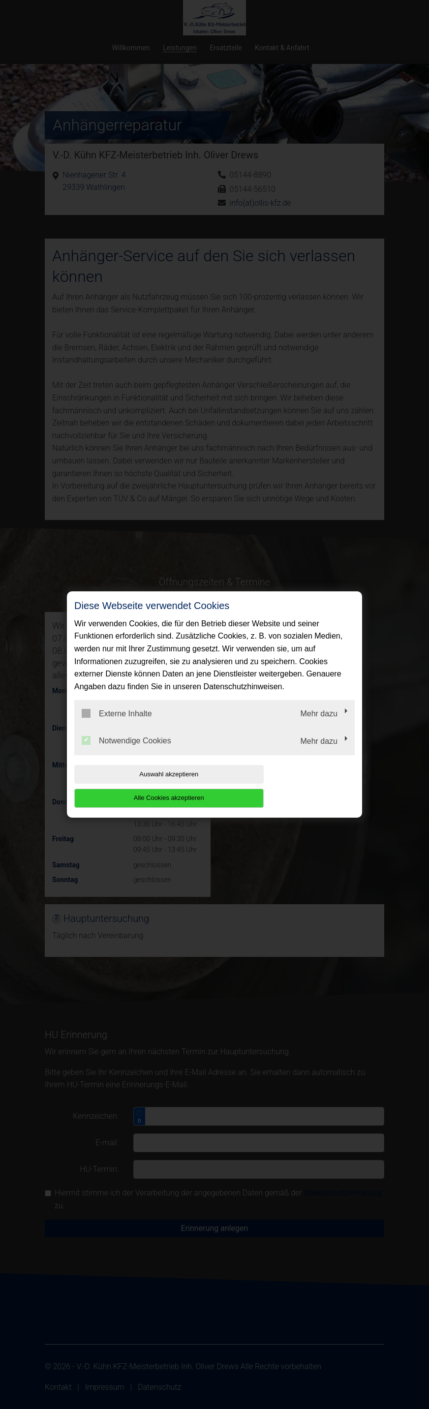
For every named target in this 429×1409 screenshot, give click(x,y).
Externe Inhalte (117, 725)
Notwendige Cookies (126, 752)
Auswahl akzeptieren (137, 786)
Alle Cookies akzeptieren (291, 786)
